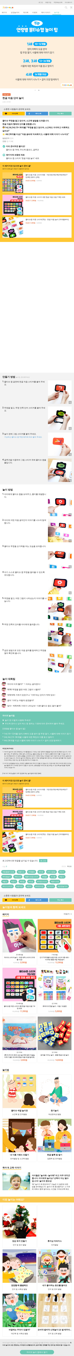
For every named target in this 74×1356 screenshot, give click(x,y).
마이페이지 (68, 2)
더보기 (68, 914)
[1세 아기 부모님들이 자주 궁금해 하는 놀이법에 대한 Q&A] (21, 773)
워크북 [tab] (25, 12)
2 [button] (39, 90)
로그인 (41, 2)
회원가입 (48, 2)
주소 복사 (60, 113)
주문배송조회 (58, 2)
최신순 (69, 866)
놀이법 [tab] (56, 12)
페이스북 (34, 113)
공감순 (64, 866)
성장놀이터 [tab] (15, 12)
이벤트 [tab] (34, 12)
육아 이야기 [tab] (45, 12)
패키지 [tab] (4, 12)
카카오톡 (11, 113)
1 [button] (35, 90)
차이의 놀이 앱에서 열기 (37, 1352)
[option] (37, 51)
